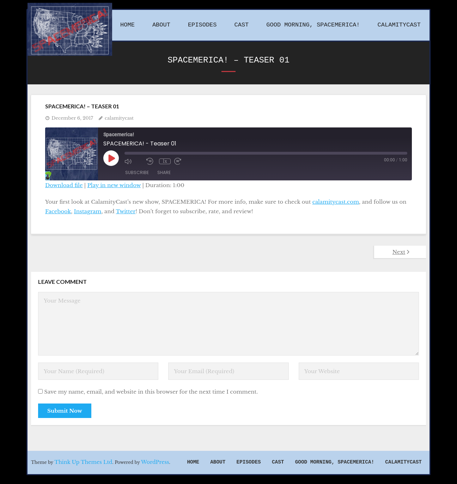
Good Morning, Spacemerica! (334, 462)
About (217, 462)
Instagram (88, 211)
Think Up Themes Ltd (83, 462)
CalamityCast (403, 462)
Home (193, 462)
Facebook (58, 211)
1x (165, 161)
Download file (64, 185)
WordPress (155, 462)
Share (164, 172)
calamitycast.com (335, 201)
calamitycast (119, 118)
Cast (278, 462)
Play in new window (114, 185)
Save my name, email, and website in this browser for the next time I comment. (151, 391)
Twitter (125, 211)
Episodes (249, 462)
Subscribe (137, 172)
